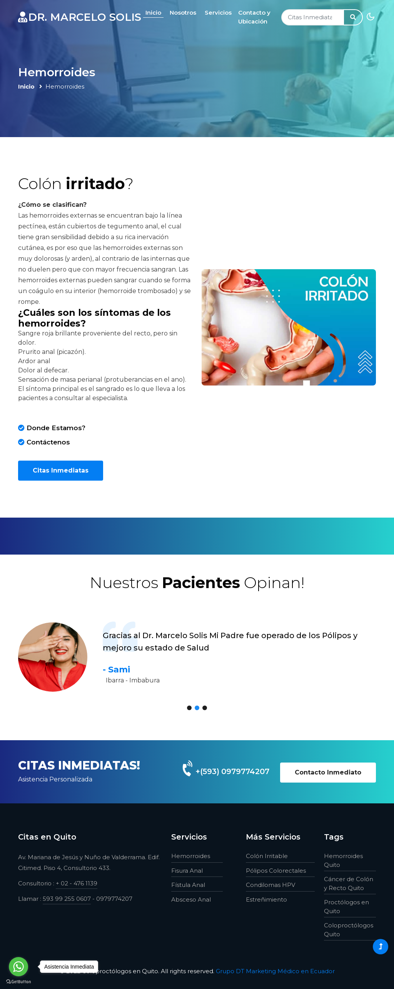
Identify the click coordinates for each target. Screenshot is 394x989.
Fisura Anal (187, 870)
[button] (189, 708)
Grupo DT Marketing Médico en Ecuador (275, 971)
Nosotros (185, 12)
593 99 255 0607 (67, 898)
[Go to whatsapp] (18, 966)
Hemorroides (190, 856)
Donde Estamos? (52, 428)
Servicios (220, 12)
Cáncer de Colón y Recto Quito (348, 883)
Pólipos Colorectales (276, 870)
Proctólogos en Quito (346, 906)
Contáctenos (44, 442)
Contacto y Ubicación (257, 17)
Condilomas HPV (270, 884)
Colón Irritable (267, 856)
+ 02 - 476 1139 (76, 883)
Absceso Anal (191, 899)
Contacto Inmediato (328, 772)
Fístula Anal (188, 884)
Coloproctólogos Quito (348, 930)
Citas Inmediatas (60, 470)
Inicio (156, 12)
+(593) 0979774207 (231, 771)
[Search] (312, 17)
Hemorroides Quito (343, 860)
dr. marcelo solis (81, 17)
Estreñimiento (266, 899)
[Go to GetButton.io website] (18, 981)
